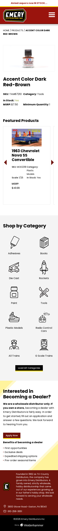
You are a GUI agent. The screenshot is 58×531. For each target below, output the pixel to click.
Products (17, 30)
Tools (40, 94)
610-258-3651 (15, 511)
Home (6, 30)
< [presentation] (5, 162)
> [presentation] (52, 162)
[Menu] (52, 15)
